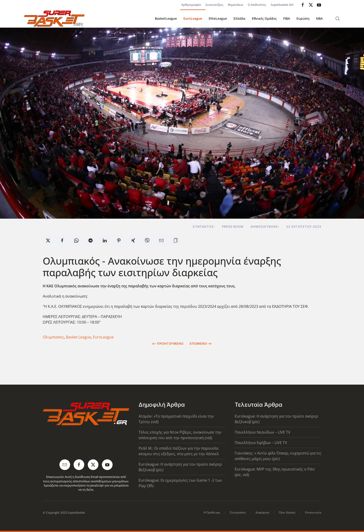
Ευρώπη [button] (302, 18)
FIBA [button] (286, 18)
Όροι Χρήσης (287, 512)
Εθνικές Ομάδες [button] (264, 18)
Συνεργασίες (238, 512)
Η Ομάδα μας (212, 512)
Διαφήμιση (262, 512)
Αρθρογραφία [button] (191, 5)
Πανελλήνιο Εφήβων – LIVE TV (261, 442)
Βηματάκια (235, 5)
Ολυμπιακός (53, 337)
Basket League (78, 337)
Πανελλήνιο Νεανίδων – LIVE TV (262, 432)
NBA (319, 18)
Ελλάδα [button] (239, 18)
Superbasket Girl (282, 5)
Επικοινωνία (313, 512)
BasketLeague (166, 18)
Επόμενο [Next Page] (201, 343)
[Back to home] (54, 19)
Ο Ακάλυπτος (257, 5)
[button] (337, 19)
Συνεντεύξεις (214, 5)
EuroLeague (192, 18)
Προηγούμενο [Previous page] (168, 343)
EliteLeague (218, 18)
